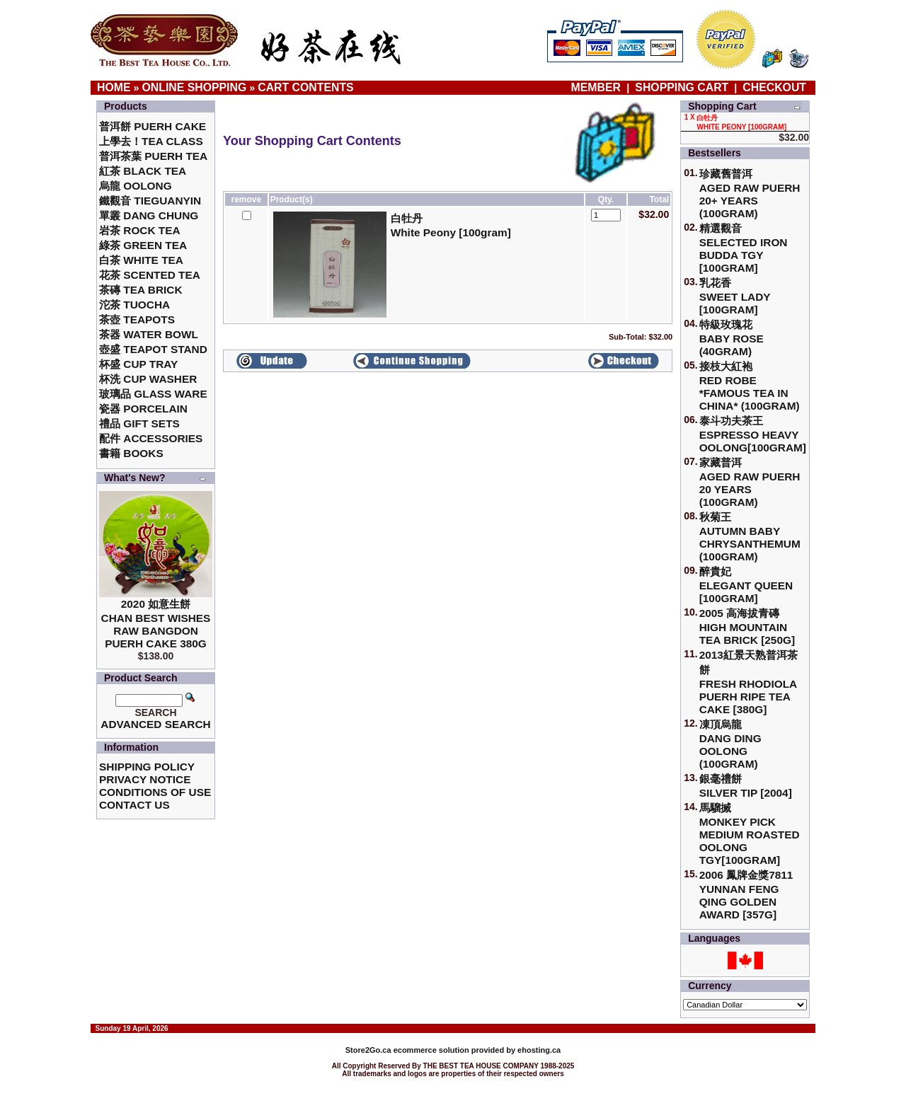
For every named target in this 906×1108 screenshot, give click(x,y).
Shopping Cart (681, 87)
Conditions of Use (155, 792)
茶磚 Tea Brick (141, 290)
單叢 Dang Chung (148, 215)
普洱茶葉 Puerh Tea (153, 156)
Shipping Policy (147, 767)
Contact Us (134, 805)
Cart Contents (305, 87)
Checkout (774, 87)
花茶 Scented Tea (149, 275)
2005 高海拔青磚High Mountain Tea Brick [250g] (747, 626)
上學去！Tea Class (151, 141)
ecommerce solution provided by (431, 1050)
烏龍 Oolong (135, 186)
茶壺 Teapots (137, 319)
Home (114, 87)
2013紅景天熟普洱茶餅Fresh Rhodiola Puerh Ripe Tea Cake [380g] (748, 682)
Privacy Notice (144, 779)
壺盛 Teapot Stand (153, 349)
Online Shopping (194, 87)
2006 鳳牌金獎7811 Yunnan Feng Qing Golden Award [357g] (746, 895)
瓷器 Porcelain (143, 409)
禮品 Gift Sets (139, 423)
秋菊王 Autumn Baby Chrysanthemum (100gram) (750, 536)
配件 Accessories (150, 438)
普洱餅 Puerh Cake (152, 126)
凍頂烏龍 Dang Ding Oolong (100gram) (730, 744)
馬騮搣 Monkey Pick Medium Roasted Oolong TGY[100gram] (749, 834)
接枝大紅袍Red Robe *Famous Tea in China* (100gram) (749, 386)
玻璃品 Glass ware (153, 394)
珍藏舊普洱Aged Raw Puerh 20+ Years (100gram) (750, 193)
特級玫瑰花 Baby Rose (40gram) (731, 337)
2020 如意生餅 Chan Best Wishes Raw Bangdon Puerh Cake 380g (156, 624)
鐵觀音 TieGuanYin (150, 201)
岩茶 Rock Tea (139, 230)
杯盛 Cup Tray (138, 364)
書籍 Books (131, 453)
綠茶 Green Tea (143, 245)
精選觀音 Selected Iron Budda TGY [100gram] (743, 248)
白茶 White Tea (141, 260)
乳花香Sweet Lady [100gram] (735, 296)
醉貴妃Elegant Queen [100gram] (746, 584)
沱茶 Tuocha (134, 305)
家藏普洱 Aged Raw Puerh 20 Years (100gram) (750, 482)
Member (597, 87)
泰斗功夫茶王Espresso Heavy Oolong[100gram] (752, 434)
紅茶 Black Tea (142, 171)
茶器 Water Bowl (148, 334)
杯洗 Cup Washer (148, 379)
